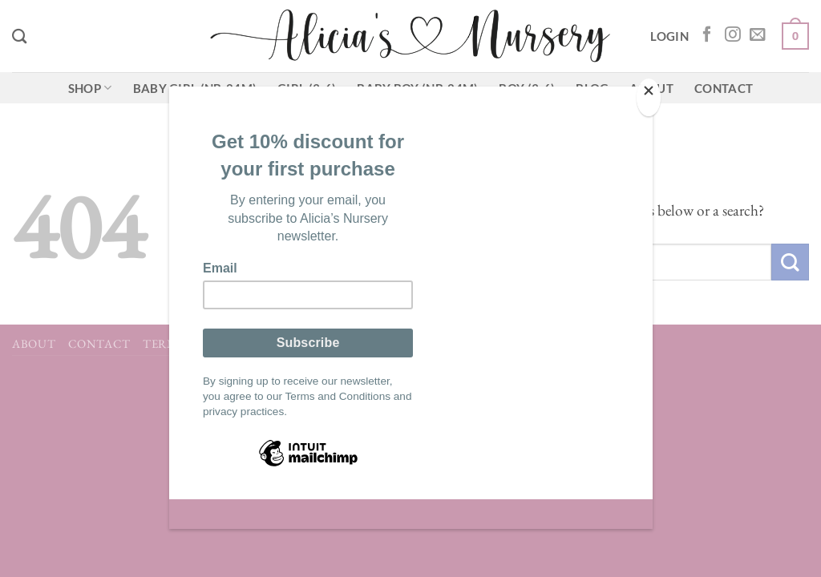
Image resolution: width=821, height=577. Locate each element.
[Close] (649, 97)
